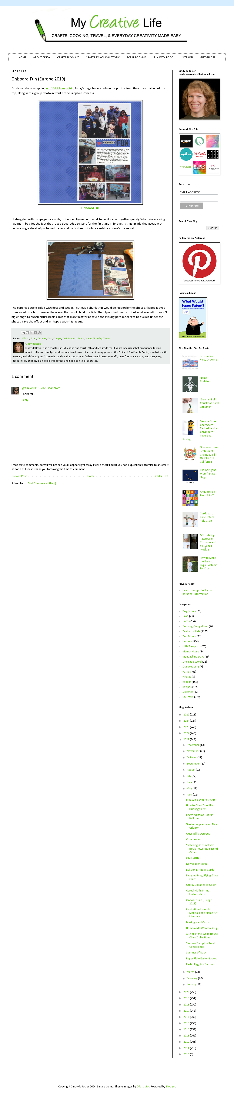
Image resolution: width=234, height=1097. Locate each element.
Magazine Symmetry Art (200, 799)
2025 (186, 714)
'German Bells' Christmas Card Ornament (209, 403)
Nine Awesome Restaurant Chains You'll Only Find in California (209, 454)
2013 (186, 1035)
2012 (186, 1041)
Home (91, 476)
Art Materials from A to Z (207, 493)
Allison (25, 338)
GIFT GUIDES (207, 57)
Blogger (171, 1086)
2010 (186, 1054)
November (193, 751)
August (191, 770)
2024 (186, 720)
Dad (49, 338)
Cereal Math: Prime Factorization (197, 892)
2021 (186, 739)
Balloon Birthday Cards (200, 870)
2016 (186, 1017)
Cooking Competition (195, 626)
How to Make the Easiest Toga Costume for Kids (208, 563)
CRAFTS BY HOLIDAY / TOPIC (103, 57)
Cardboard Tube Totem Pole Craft (207, 517)
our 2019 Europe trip (60, 88)
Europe (57, 338)
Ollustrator (143, 1086)
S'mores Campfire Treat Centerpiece (200, 945)
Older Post (161, 476)
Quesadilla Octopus (198, 833)
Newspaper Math (196, 864)
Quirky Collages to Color (201, 885)
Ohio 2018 (192, 858)
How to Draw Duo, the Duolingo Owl (199, 807)
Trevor (106, 338)
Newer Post (20, 476)
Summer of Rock (196, 952)
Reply (25, 400)
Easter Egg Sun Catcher (200, 964)
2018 (186, 1004)
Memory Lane (191, 651)
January (192, 984)
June (190, 782)
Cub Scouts (189, 636)
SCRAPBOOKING (137, 57)
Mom (81, 338)
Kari (65, 338)
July (189, 776)
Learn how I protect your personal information (197, 592)
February (192, 978)
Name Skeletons (206, 379)
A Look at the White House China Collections (202, 935)
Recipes (187, 687)
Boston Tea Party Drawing (208, 358)
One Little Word (192, 661)
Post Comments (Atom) (42, 483)
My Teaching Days (193, 656)
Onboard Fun (90, 208)
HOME (22, 57)
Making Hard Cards (198, 922)
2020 (186, 992)
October (192, 757)
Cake (185, 616)
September (194, 763)
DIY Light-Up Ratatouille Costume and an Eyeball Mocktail (208, 542)
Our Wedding (191, 666)
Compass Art (194, 839)
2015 (186, 1023)
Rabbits (187, 682)
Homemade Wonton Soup (202, 928)
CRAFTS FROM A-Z (68, 57)
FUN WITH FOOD (164, 57)
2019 (186, 998)
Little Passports (192, 646)
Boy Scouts (189, 611)
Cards (186, 621)
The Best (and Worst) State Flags (208, 474)
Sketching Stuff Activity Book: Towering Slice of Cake (202, 849)
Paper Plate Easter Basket (201, 958)
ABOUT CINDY (41, 57)
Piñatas (187, 677)
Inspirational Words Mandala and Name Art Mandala (201, 913)
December (193, 745)
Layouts (72, 338)
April (190, 794)
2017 (186, 1011)
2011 (186, 1048)
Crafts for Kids (191, 631)
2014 (186, 1029)
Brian (33, 338)
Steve (88, 338)
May (190, 788)
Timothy (97, 338)
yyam (25, 388)
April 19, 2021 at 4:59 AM (45, 388)
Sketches (188, 692)
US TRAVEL (187, 57)
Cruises (42, 338)
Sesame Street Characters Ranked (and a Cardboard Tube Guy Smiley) (200, 430)
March (191, 972)
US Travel (188, 697)
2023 (186, 727)
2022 (186, 733)
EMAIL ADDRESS (190, 192)
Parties (187, 671)
